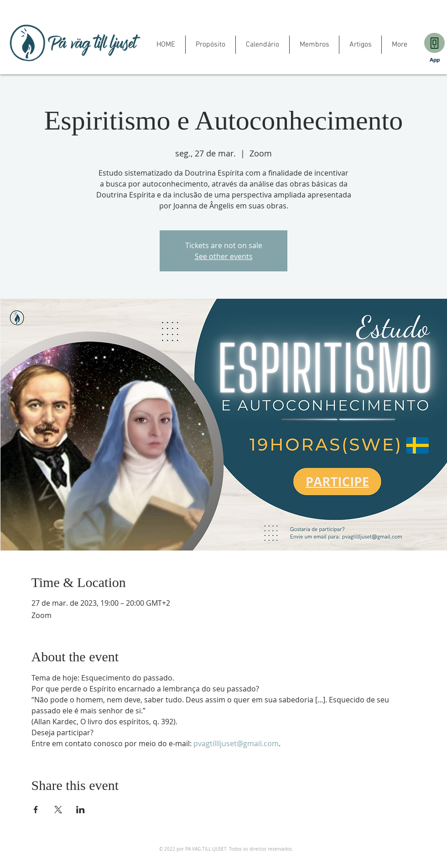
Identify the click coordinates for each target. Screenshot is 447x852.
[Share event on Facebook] (35, 809)
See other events (224, 256)
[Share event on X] (58, 809)
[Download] (434, 43)
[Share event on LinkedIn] (80, 809)
